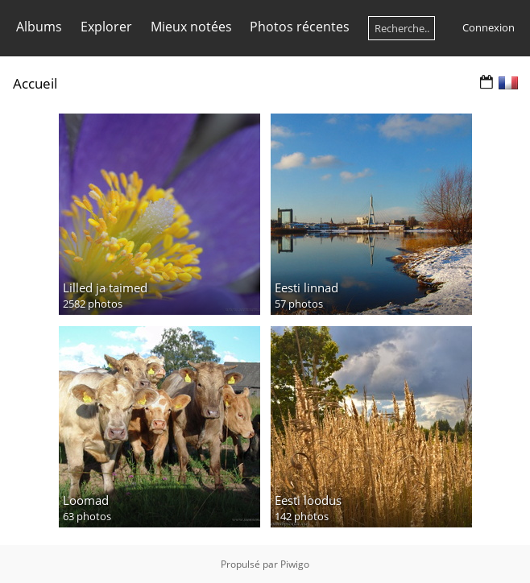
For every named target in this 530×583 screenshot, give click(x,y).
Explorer (106, 26)
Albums (39, 26)
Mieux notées (191, 26)
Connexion (488, 27)
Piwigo (294, 564)
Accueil (35, 83)
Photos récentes (300, 26)
